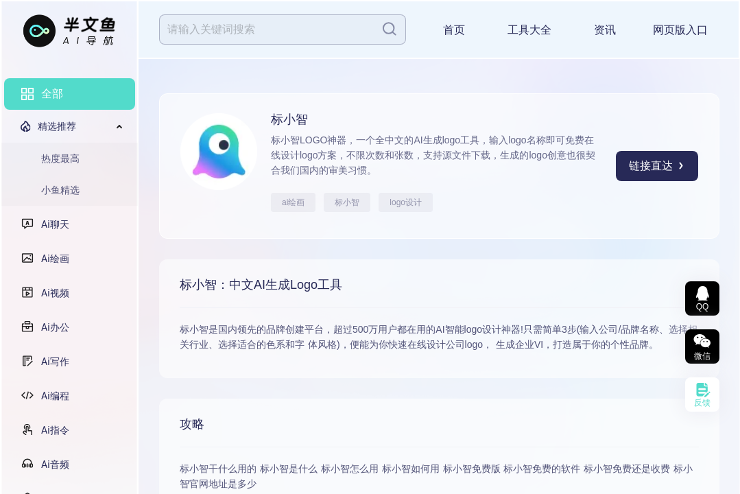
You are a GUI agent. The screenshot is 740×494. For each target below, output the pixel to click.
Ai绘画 (55, 258)
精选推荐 (57, 126)
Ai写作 (55, 361)
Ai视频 (55, 292)
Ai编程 (55, 395)
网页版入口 (680, 30)
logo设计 (406, 202)
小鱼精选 (60, 190)
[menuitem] (69, 94)
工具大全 (529, 30)
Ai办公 (55, 327)
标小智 (347, 202)
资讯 (605, 30)
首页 (454, 30)
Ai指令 (55, 430)
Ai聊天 (55, 224)
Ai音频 (55, 464)
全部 (52, 93)
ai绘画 (293, 202)
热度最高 (60, 158)
